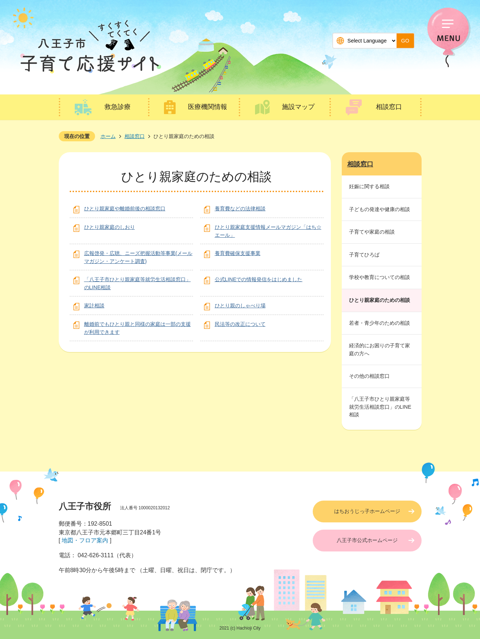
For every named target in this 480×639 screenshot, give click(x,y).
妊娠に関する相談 (369, 186)
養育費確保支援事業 (237, 253)
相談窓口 (389, 106)
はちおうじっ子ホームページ (367, 511)
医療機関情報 (207, 106)
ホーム (108, 136)
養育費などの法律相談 (240, 208)
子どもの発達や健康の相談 (379, 209)
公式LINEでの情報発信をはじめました (259, 279)
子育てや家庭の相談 (372, 232)
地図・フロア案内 (85, 540)
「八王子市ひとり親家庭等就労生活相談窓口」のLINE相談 (380, 406)
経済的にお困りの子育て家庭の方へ (379, 349)
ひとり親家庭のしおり (109, 227)
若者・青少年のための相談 (379, 323)
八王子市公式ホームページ (367, 540)
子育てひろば (364, 255)
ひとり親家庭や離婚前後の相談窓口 (124, 208)
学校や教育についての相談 (379, 277)
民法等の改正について (240, 324)
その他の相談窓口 (369, 376)
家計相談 (94, 305)
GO (405, 41)
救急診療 (117, 106)
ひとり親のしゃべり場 (240, 305)
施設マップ (298, 106)
